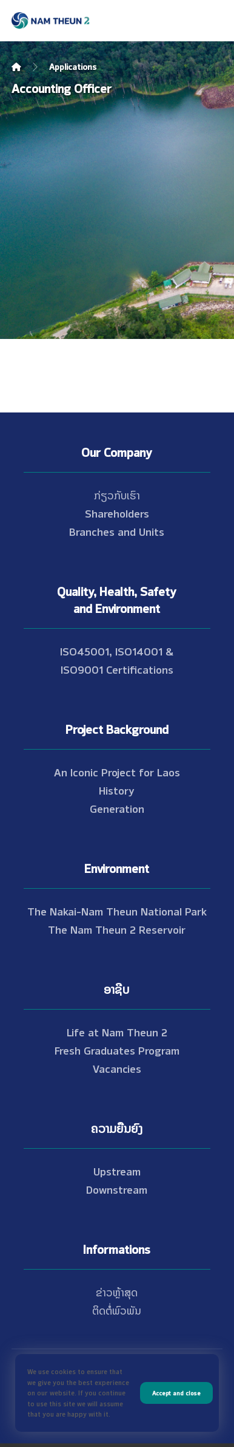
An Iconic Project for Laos (117, 771)
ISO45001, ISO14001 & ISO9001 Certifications (116, 660)
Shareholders (117, 512)
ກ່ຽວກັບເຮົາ (117, 494)
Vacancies (117, 1068)
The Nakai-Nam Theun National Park (117, 910)
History (117, 789)
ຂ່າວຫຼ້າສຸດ (117, 1291)
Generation (117, 808)
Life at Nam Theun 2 (117, 1031)
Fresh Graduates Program (117, 1049)
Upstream (117, 1170)
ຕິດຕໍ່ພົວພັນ (116, 1309)
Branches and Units (116, 531)
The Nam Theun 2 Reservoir (117, 929)
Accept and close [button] (176, 1392)
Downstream (116, 1189)
